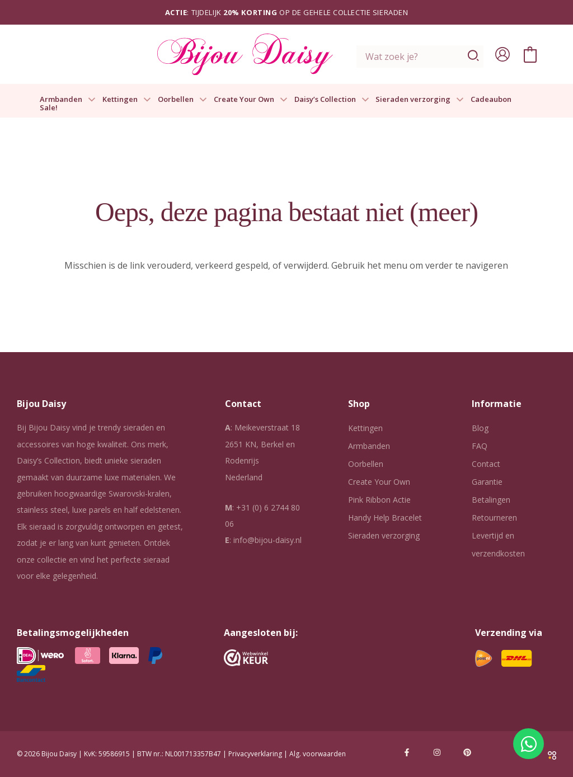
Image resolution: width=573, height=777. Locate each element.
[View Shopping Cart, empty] (530, 54)
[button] (89, 99)
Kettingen (126, 99)
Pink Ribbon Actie (379, 499)
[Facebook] (407, 752)
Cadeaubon (491, 99)
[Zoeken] (473, 56)
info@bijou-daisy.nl (267, 540)
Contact (486, 463)
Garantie (487, 481)
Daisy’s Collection (331, 99)
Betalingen (491, 499)
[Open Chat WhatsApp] (528, 743)
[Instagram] (437, 752)
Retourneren (494, 517)
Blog (480, 428)
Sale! (49, 108)
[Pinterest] (467, 752)
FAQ (479, 446)
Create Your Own (251, 99)
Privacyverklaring (255, 754)
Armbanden (68, 99)
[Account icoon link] (502, 54)
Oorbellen (182, 99)
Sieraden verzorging (419, 99)
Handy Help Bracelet (385, 517)
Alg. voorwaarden (317, 754)
